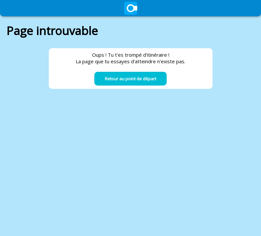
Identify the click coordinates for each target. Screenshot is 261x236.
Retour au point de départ (130, 79)
